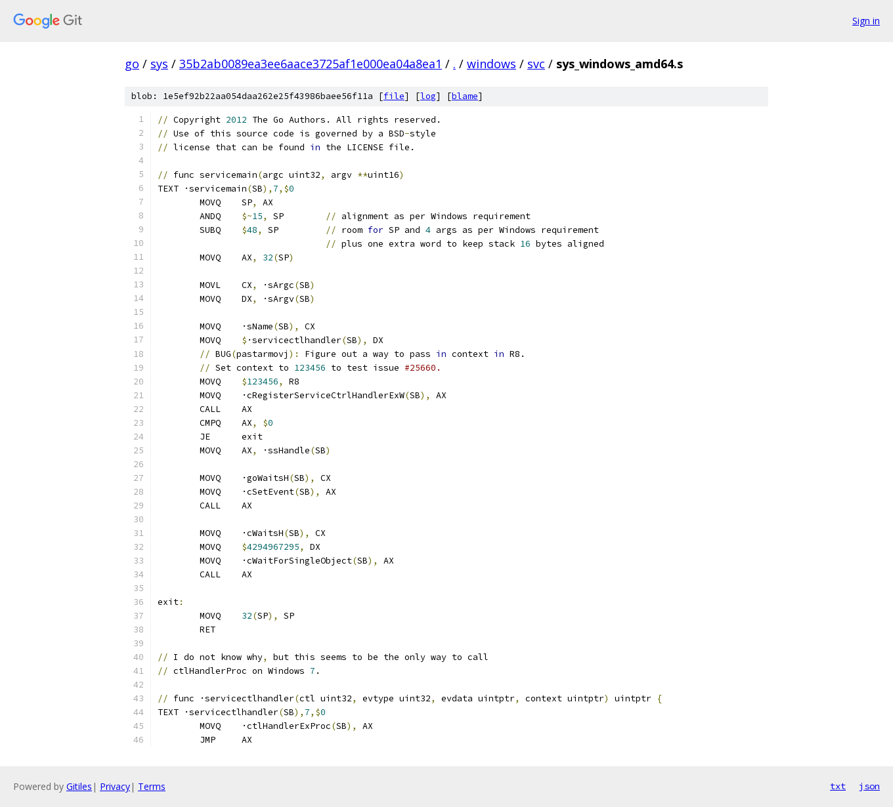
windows (491, 64)
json (869, 786)
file (393, 96)
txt (838, 786)
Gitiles (79, 786)
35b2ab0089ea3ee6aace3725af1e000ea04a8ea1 (310, 64)
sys (159, 64)
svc (536, 64)
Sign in (866, 20)
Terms (151, 786)
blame (465, 96)
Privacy (115, 786)
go (132, 64)
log (428, 96)
